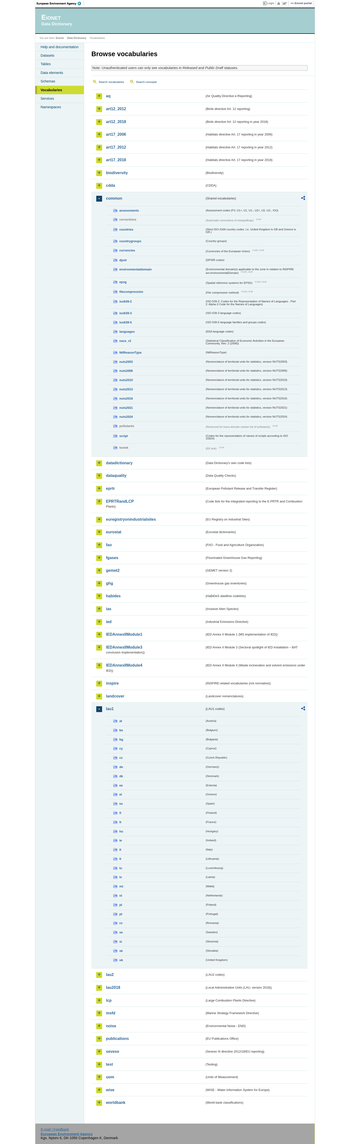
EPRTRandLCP (120, 501)
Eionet (60, 37)
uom (110, 1077)
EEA (60, 3)
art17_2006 (116, 134)
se (121, 932)
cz (121, 758)
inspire (112, 683)
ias (108, 609)
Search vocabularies (111, 81)
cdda (110, 185)
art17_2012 (116, 147)
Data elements (52, 73)
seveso (112, 1051)
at (120, 721)
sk (121, 951)
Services (47, 98)
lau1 (110, 709)
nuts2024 (126, 417)
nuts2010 (126, 380)
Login (270, 3)
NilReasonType (130, 352)
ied (109, 622)
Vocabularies (51, 90)
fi (120, 813)
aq (108, 96)
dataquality (116, 476)
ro (120, 923)
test (109, 1064)
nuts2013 (126, 389)
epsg (123, 282)
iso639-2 (125, 301)
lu (120, 868)
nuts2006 (126, 371)
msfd (110, 1013)
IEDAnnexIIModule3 (124, 647)
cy (121, 748)
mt (121, 886)
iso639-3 (125, 313)
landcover (115, 696)
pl (120, 905)
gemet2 (113, 570)
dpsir (123, 260)
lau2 (110, 975)
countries (126, 229)
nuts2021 (126, 408)
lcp (109, 1000)
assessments (129, 210)
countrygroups (130, 241)
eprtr (110, 488)
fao (109, 545)
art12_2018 (116, 122)
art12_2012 (116, 109)
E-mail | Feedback (55, 1129)
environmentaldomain (135, 269)
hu (121, 831)
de (121, 767)
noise (111, 1026)
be (121, 730)
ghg (109, 583)
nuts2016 (126, 398)
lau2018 (113, 987)
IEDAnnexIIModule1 (124, 634)
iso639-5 (125, 322)
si (120, 941)
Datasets (47, 55)
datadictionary (119, 463)
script (123, 436)
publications (117, 1039)
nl (120, 895)
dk (121, 776)
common (114, 198)
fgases (112, 558)
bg (121, 739)
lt (120, 859)
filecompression (131, 292)
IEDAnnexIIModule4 (124, 665)
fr (120, 822)
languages (127, 331)
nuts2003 (126, 362)
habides (113, 596)
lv (120, 877)
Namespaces (51, 107)
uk (121, 960)
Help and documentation (60, 47)
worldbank (115, 1102)
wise (110, 1090)
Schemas (48, 81)
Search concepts (146, 81)
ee (121, 785)
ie (120, 840)
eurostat (113, 532)
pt (120, 914)
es (121, 803)
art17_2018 (116, 160)
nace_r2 (125, 341)
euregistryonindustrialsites (131, 519)
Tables (46, 64)
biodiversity (117, 173)
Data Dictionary (76, 37)
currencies (127, 250)
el (120, 794)
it (120, 849)
